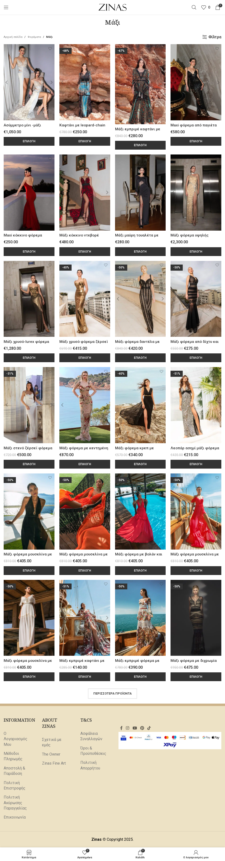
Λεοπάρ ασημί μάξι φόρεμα (195, 448)
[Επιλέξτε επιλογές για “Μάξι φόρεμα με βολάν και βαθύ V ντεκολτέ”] (140, 570)
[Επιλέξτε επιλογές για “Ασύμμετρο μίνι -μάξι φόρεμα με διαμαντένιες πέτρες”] (29, 141)
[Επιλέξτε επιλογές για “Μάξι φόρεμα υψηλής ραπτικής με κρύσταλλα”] (196, 251)
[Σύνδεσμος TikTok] (149, 728)
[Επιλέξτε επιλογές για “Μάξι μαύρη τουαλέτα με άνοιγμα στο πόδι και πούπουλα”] (140, 251)
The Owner (51, 754)
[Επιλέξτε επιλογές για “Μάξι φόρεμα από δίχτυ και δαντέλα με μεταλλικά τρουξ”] (196, 357)
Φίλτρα (214, 37)
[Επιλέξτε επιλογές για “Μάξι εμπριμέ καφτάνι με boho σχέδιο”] (84, 676)
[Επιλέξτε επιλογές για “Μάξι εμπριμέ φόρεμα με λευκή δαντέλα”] (140, 676)
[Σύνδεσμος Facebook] (121, 728)
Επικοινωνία (15, 817)
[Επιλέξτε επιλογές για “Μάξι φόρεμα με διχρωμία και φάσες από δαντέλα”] (196, 676)
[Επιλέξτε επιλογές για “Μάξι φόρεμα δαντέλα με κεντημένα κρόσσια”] (140, 357)
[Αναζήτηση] (194, 7)
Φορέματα (34, 37)
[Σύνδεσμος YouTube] (135, 728)
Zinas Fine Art (54, 763)
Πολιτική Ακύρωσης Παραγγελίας (15, 802)
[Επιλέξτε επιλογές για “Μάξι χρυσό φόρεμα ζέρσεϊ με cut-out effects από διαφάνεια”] (84, 357)
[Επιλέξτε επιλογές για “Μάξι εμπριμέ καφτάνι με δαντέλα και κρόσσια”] (140, 145)
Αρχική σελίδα (13, 37)
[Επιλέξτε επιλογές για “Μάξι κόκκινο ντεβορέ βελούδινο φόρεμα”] (84, 251)
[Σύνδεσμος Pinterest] (142, 728)
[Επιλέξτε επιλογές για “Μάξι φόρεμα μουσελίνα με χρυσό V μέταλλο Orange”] (84, 570)
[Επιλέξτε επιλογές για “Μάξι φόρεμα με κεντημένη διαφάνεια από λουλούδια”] (84, 464)
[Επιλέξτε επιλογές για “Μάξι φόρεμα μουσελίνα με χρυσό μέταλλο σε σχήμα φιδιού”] (29, 570)
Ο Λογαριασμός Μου (15, 739)
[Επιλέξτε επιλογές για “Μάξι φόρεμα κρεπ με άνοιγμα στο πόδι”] (140, 464)
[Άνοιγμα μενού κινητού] (6, 7)
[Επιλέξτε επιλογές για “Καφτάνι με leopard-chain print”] (84, 141)
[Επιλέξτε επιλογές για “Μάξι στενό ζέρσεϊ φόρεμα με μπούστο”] (29, 464)
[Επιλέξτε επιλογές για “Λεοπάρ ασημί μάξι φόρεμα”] (196, 464)
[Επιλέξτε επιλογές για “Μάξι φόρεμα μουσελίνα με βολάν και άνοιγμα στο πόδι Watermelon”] (196, 570)
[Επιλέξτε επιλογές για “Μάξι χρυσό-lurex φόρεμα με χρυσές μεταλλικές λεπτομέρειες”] (29, 357)
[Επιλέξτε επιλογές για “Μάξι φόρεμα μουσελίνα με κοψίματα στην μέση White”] (29, 676)
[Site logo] (112, 7)
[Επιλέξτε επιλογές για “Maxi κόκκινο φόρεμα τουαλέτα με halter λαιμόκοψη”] (29, 251)
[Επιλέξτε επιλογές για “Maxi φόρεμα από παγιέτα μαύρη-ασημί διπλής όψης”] (196, 141)
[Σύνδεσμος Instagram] (127, 728)
